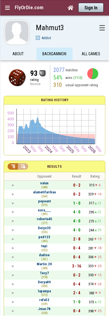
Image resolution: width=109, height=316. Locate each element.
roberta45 (44, 219)
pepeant (44, 201)
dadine (44, 255)
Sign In (90, 7)
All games (91, 54)
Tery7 (44, 273)
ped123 (44, 237)
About (18, 54)
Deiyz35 (44, 228)
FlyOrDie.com (29, 8)
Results (54, 166)
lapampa (44, 291)
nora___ (44, 210)
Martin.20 (44, 264)
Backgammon (54, 54)
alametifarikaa (44, 192)
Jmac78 (44, 309)
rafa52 (44, 300)
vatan (44, 183)
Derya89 (44, 282)
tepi (44, 246)
